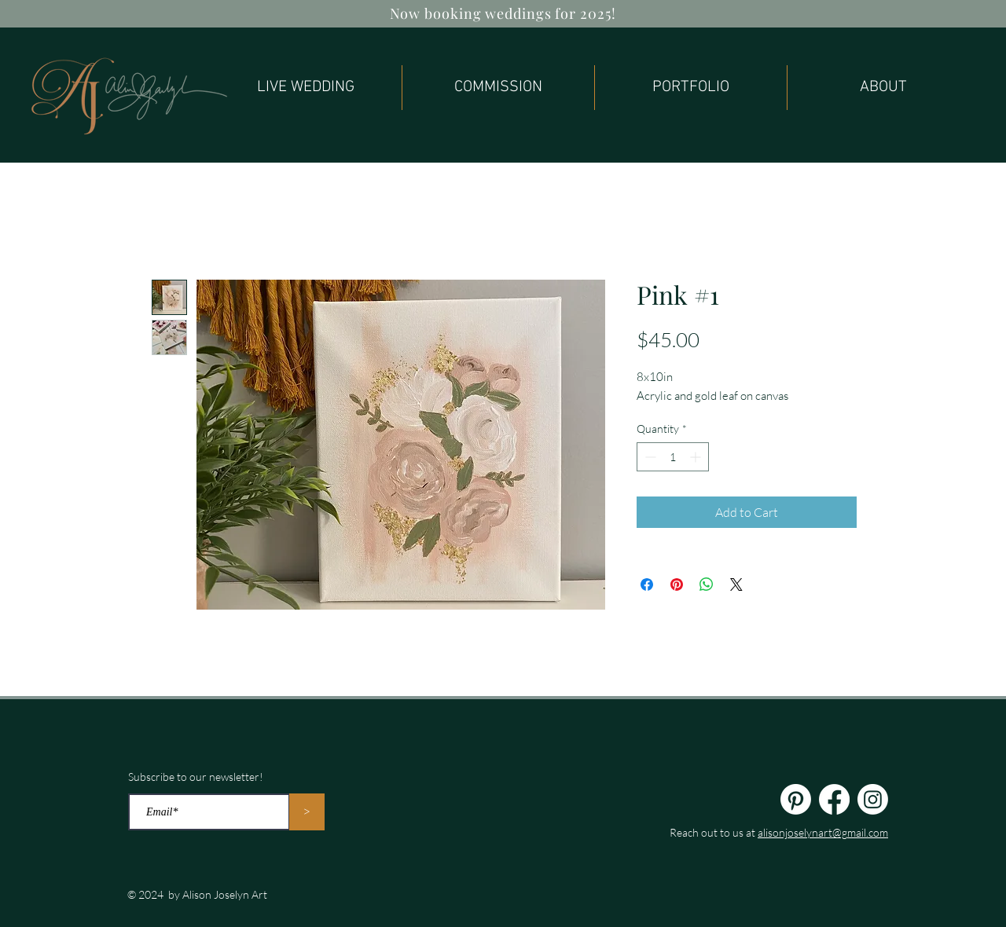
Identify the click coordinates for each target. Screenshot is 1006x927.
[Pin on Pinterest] (676, 584)
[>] (307, 811)
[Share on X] (736, 584)
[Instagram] (872, 799)
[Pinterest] (795, 799)
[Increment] (697, 457)
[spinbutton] (673, 457)
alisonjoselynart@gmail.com (823, 832)
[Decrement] (649, 457)
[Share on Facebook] (646, 584)
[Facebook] (834, 799)
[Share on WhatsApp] (706, 584)
